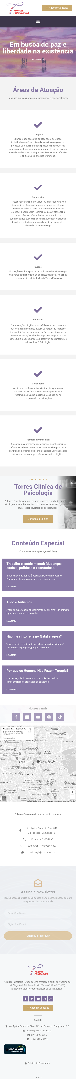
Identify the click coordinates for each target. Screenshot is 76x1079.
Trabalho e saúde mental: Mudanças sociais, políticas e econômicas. (34, 566)
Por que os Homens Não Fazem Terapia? (37, 671)
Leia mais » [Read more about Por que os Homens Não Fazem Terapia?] (11, 689)
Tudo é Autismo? (19, 602)
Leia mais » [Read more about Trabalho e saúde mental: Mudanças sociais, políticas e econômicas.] (11, 587)
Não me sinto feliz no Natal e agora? (34, 636)
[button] (38, 21)
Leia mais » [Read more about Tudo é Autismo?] (11, 621)
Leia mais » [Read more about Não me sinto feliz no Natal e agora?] (11, 655)
